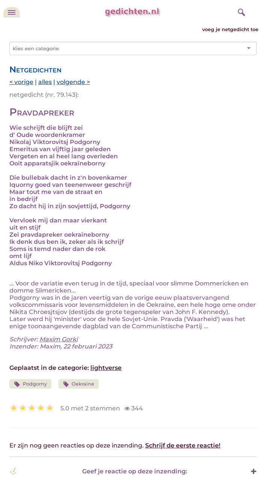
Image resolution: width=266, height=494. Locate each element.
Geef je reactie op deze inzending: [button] (98, 471)
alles (45, 82)
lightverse (106, 367)
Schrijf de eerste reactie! (182, 445)
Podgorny (30, 384)
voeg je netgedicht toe (230, 29)
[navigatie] (12, 12)
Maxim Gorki (58, 339)
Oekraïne (79, 384)
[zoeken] (240, 11)
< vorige (21, 82)
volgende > (73, 82)
